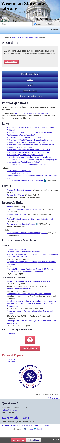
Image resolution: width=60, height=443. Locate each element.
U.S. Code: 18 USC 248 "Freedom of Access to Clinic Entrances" (31, 157)
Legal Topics (29, 37)
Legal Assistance (13, 359)
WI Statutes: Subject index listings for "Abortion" (25, 155)
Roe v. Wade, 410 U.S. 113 (17, 173)
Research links (30, 90)
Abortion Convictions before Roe (19, 289)
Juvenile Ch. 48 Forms (15, 195)
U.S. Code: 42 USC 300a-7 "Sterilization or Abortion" (27, 165)
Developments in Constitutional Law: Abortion (24, 209)
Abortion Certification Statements (19, 190)
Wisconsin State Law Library (23, 6)
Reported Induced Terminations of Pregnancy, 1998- (27, 233)
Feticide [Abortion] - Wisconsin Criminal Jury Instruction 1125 (30, 219)
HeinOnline (11, 333)
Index (36, 37)
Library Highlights (15, 418)
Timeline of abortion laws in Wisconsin (21, 224)
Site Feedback (42, 425)
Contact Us (7, 425)
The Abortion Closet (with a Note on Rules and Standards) (29, 294)
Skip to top (53, 398)
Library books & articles (30, 96)
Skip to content (51, 19)
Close (55, 439)
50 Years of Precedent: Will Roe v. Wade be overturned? (28, 281)
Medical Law (11, 362)
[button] (30, 340)
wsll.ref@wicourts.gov (10, 410)
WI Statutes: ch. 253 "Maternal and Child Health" (25, 137)
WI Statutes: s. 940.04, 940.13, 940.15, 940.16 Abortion (28, 152)
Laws (30, 79)
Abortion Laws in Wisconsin (17, 214)
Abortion (10, 207)
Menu (55, 30)
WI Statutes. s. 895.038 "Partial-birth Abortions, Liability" (28, 150)
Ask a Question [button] (11, 62)
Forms (30, 85)
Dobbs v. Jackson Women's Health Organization (25, 181)
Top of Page (33, 440)
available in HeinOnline (47, 113)
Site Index (20, 37)
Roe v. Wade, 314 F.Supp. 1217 (19, 171)
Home (13, 37)
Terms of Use (29, 425)
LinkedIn (38, 429)
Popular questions (30, 74)
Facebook (29, 429)
